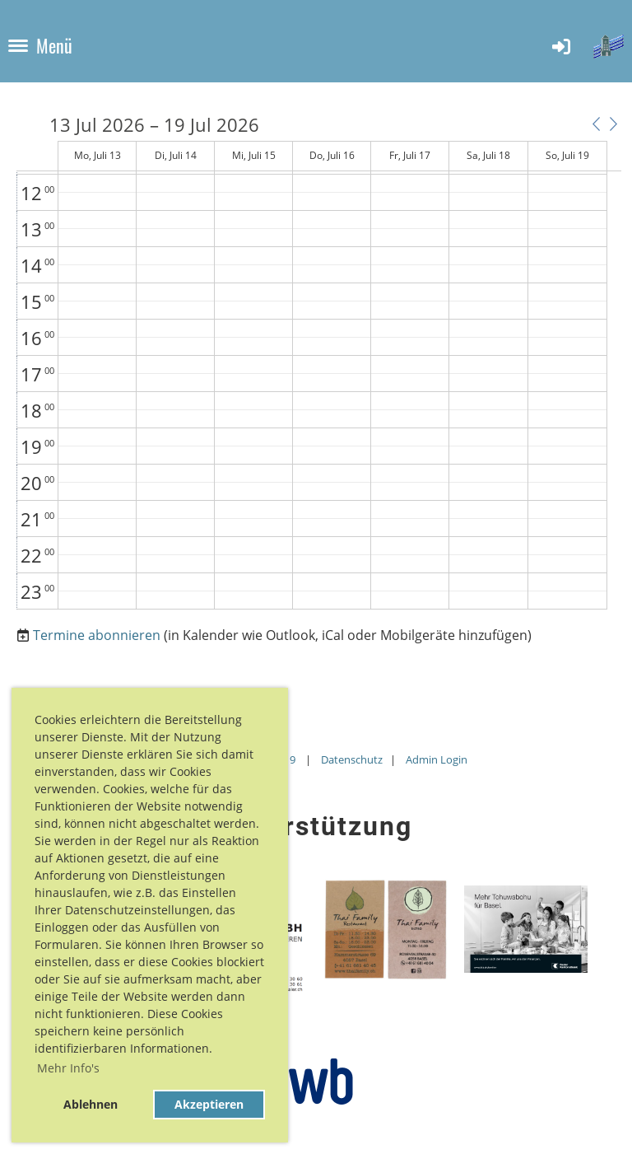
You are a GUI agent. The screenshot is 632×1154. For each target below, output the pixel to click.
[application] (318, 362)
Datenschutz (352, 759)
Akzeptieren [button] (209, 1104)
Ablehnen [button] (90, 1104)
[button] (596, 123)
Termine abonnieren (96, 635)
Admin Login (436, 759)
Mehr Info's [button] (68, 1068)
